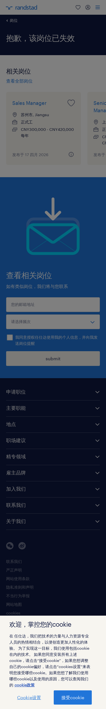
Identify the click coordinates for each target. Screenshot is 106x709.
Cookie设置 (29, 697)
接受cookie (72, 697)
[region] (53, 662)
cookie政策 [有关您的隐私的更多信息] (24, 685)
